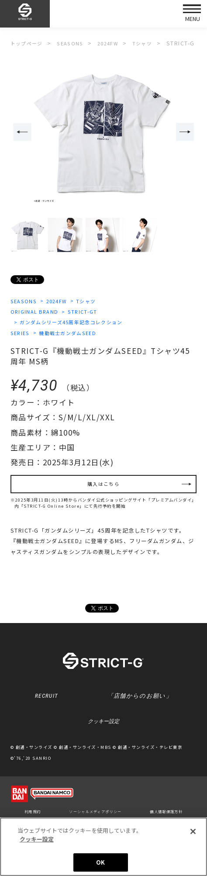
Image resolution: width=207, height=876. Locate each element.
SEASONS (25, 301)
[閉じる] (193, 831)
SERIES (21, 335)
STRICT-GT (88, 312)
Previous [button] (20, 132)
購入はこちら (103, 488)
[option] (103, 133)
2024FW (62, 301)
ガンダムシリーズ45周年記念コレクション (77, 323)
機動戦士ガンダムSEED (74, 335)
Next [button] (186, 132)
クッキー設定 (103, 729)
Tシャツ (95, 301)
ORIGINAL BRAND (36, 312)
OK (100, 862)
